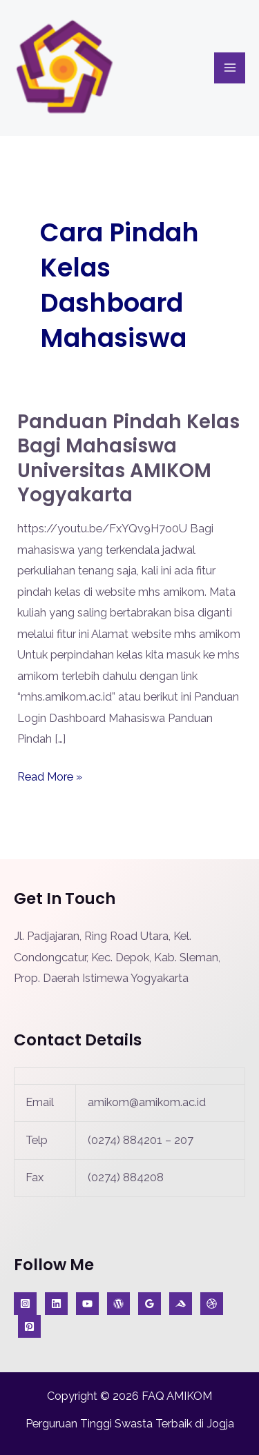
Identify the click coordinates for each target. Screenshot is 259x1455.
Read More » (49, 775)
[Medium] (180, 1303)
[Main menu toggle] (229, 67)
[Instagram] (25, 1303)
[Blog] (118, 1303)
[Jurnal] (29, 1326)
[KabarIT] (56, 1303)
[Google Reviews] (149, 1303)
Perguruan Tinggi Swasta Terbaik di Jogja (130, 1423)
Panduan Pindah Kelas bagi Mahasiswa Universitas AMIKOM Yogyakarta (128, 458)
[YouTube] (87, 1303)
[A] (211, 1303)
